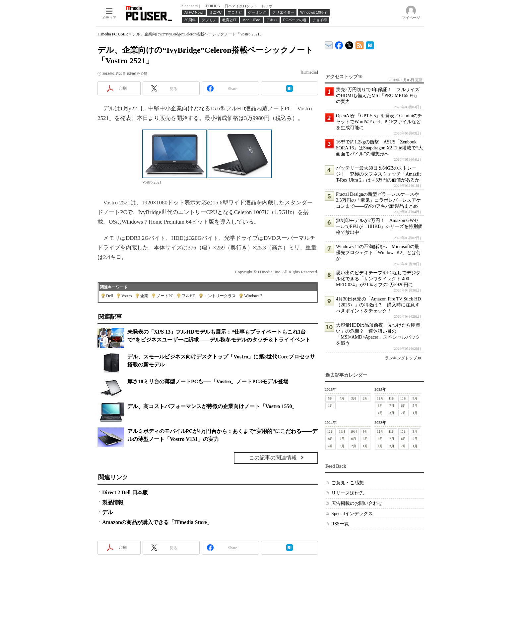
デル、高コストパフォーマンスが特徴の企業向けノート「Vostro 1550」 (212, 406)
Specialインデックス (352, 513)
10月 (403, 398)
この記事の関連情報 (273, 457)
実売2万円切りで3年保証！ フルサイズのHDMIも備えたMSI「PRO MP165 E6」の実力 (378, 95)
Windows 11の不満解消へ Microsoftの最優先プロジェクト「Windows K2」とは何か (378, 252)
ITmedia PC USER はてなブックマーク (370, 44)
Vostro (126, 295)
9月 (415, 398)
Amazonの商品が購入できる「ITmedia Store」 (157, 522)
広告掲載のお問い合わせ (356, 503)
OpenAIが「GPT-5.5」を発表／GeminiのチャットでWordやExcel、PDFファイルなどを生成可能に (379, 121)
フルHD (188, 295)
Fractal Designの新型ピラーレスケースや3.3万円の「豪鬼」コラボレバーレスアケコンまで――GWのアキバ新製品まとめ (378, 200)
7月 (391, 405)
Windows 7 (253, 295)
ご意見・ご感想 (347, 482)
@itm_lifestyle (349, 43)
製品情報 (112, 502)
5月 (330, 398)
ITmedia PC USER (113, 34)
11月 (392, 398)
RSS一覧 (340, 523)
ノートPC (165, 295)
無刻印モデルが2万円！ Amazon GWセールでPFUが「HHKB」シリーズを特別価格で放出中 (379, 226)
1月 (330, 405)
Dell (109, 295)
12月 (380, 398)
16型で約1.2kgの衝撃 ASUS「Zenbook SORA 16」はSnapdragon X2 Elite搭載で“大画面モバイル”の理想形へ (379, 147)
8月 (380, 405)
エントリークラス (220, 295)
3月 (353, 398)
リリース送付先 (347, 493)
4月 (342, 398)
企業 (144, 295)
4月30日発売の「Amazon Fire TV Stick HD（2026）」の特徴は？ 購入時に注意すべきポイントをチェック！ (378, 304)
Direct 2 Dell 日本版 (125, 492)
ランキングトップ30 (403, 358)
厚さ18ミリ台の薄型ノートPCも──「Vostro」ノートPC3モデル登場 (208, 381)
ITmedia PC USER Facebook (339, 43)
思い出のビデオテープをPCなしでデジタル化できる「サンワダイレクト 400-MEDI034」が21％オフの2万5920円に (378, 278)
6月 (403, 405)
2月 (365, 398)
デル (107, 512)
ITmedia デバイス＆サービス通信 (329, 44)
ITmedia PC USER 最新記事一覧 (360, 44)
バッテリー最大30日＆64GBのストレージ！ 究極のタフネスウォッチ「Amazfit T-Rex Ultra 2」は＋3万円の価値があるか (378, 174)
